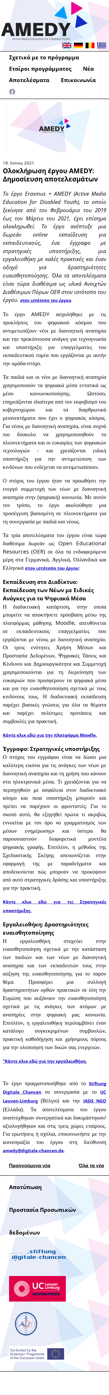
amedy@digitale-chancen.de (33, 1151)
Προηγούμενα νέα (29, 1165)
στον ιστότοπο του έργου (45, 300)
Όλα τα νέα (91, 1165)
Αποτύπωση (25, 1187)
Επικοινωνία (78, 80)
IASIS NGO (94, 1101)
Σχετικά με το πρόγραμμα (44, 57)
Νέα (88, 68)
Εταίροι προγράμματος (40, 68)
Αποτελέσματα (29, 80)
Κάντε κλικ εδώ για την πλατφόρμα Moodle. (50, 735)
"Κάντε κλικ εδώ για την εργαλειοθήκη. (45, 1061)
